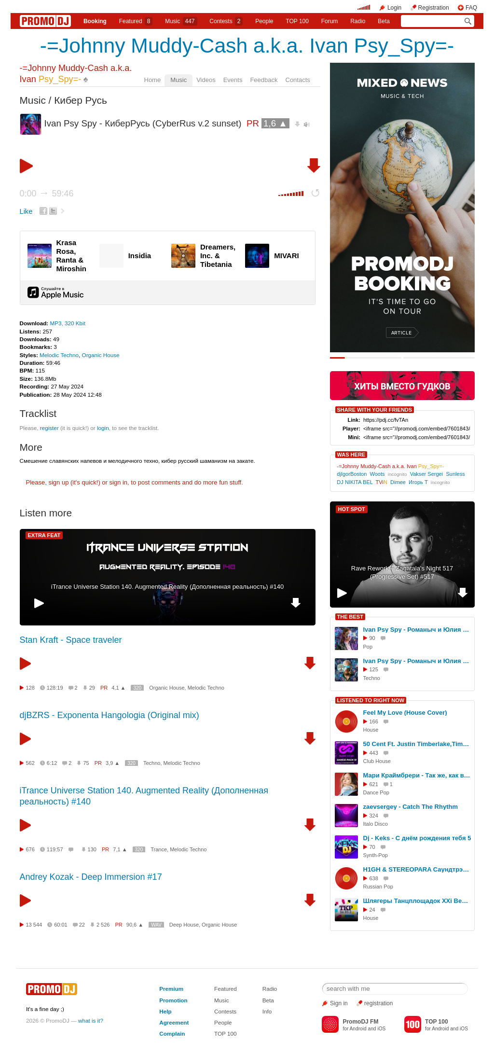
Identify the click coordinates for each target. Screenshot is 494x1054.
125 (374, 669)
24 (372, 910)
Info (267, 1011)
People (264, 21)
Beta (384, 21)
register (49, 428)
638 (374, 878)
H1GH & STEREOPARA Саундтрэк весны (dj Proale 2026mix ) (417, 869)
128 (30, 688)
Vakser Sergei (426, 474)
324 (374, 815)
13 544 (34, 925)
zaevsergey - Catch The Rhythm (410, 807)
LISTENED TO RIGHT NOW (371, 700)
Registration (433, 8)
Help (165, 1011)
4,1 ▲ (118, 688)
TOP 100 (297, 21)
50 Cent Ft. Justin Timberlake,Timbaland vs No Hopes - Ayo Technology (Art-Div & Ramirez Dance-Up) (417, 744)
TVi (381, 482)
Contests (225, 1011)
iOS (381, 1028)
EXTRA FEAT (44, 535)
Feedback (263, 79)
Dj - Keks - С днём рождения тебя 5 (417, 838)
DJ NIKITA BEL (354, 482)
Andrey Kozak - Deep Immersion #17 (91, 877)
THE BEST (350, 617)
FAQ (471, 8)
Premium (171, 988)
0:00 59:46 (47, 193)
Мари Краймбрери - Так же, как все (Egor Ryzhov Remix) (417, 775)
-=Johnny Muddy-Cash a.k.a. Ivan (390, 466)
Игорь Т (418, 482)
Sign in (339, 1003)
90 (372, 638)
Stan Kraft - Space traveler (71, 640)
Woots (377, 474)
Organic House (101, 355)
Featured (136, 21)
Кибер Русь (80, 100)
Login (394, 8)
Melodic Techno (59, 355)
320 (137, 688)
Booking (95, 21)
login (103, 428)
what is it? (90, 1020)
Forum (329, 21)
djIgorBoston (352, 474)
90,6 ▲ (134, 925)
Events (233, 79)
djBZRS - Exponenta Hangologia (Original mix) (109, 715)
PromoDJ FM (360, 1021)
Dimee (398, 482)
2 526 (103, 925)
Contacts (298, 79)
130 (92, 849)
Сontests (226, 21)
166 (374, 721)
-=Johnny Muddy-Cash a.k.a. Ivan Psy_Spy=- (247, 45)
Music (181, 21)
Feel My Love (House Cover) (405, 712)
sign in (119, 482)
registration (378, 1003)
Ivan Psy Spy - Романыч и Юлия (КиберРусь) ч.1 (417, 629)
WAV (156, 925)
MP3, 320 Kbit (67, 323)
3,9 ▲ (113, 763)
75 (86, 763)
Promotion (173, 1000)
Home (152, 79)
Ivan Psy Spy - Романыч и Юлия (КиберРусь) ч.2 (417, 661)
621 (374, 784)
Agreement (174, 1022)
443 (374, 753)
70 (372, 847)
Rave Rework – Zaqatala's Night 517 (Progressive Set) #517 (402, 572)
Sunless (455, 474)
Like (26, 211)
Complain (172, 1033)
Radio (357, 21)
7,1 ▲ (120, 849)
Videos (206, 79)
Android (358, 1028)
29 (92, 688)
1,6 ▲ (275, 123)
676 (30, 849)
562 (30, 763)
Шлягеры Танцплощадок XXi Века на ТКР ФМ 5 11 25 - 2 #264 (417, 901)
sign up (58, 482)
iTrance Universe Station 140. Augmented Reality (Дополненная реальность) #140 (167, 586)
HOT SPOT (351, 509)
